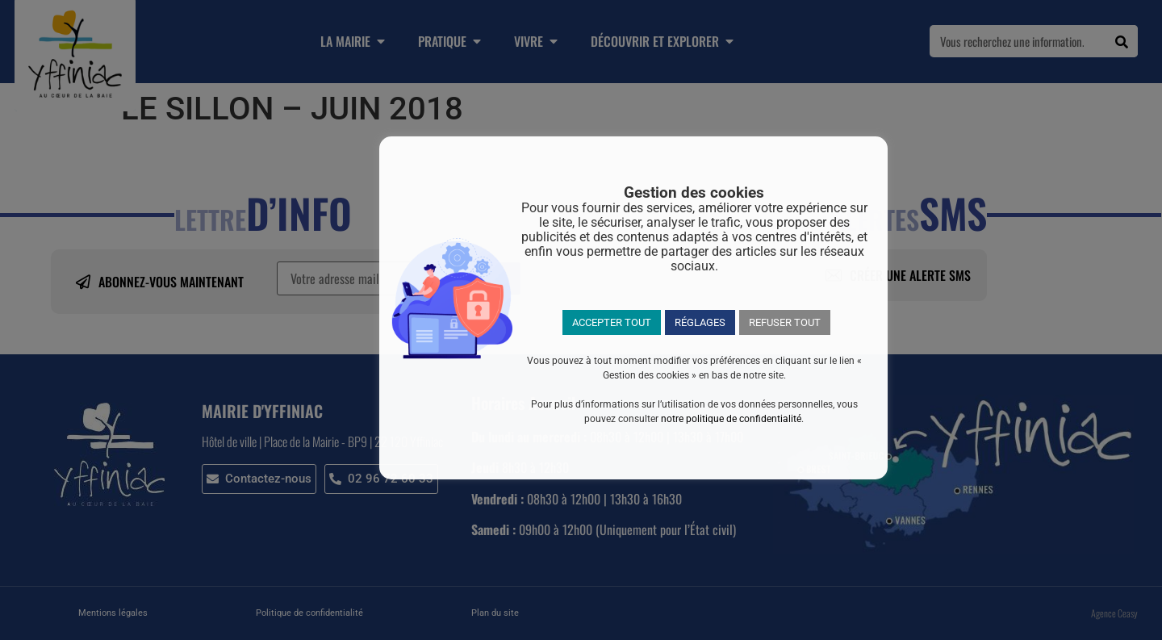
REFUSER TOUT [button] (785, 322)
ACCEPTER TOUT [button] (611, 322)
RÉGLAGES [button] (700, 322)
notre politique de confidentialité (731, 419)
